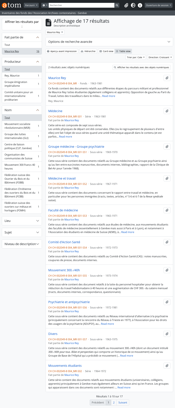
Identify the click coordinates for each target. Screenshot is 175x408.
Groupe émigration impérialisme (21, 83)
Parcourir (30, 5)
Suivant (122, 402)
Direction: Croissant (159, 57)
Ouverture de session (157, 5)
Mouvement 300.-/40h (64, 270)
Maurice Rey (21, 51)
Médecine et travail (62, 178)
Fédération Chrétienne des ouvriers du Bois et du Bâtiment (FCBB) (21, 192)
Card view (106, 51)
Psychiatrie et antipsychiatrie (69, 302)
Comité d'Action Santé (64, 242)
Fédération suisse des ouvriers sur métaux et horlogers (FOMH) (21, 206)
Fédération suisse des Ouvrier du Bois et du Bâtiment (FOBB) (21, 178)
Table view (123, 51)
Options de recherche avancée (70, 42)
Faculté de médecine (63, 210)
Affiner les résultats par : (22, 24)
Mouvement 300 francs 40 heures (21, 166)
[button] (126, 5)
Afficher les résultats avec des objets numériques (141, 67)
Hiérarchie (88, 51)
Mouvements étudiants (65, 366)
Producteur (13, 61)
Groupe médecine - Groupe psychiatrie (76, 146)
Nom (8, 110)
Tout (7, 45)
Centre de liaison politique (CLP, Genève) (21, 146)
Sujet (8, 232)
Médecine (55, 111)
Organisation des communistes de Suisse (21, 156)
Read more (108, 96)
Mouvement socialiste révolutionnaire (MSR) (21, 126)
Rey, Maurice (21, 76)
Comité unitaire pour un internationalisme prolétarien (21, 95)
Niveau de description (20, 244)
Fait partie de (14, 37)
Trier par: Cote (135, 57)
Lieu (7, 221)
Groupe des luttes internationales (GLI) (21, 136)
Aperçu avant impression (62, 51)
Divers (53, 334)
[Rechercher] (82, 5)
